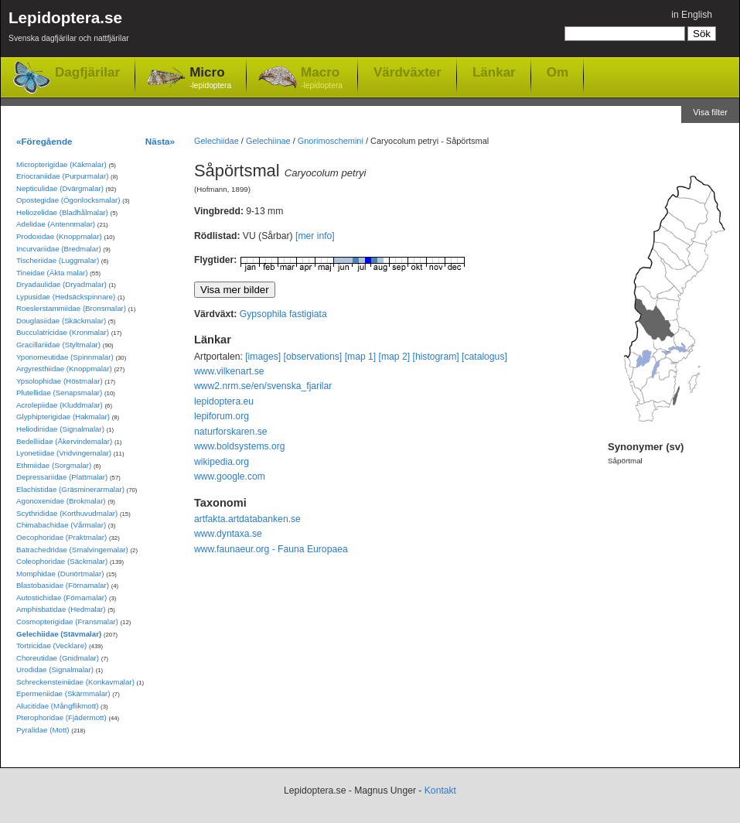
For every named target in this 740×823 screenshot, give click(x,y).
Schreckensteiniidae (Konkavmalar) (75, 682)
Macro (322, 78)
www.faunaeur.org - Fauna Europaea (271, 549)
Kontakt (440, 790)
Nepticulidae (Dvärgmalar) (60, 188)
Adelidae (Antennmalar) (55, 224)
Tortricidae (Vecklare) (51, 645)
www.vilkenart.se (229, 371)
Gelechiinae (268, 140)
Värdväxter (407, 72)
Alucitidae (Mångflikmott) (57, 706)
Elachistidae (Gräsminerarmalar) (70, 489)
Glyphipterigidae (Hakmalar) (63, 416)
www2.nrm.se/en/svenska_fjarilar (263, 386)
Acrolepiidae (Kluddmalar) (59, 405)
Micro (210, 78)
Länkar (494, 72)
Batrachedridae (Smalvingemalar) (72, 549)
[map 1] (361, 356)
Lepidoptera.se (69, 29)
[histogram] (436, 356)
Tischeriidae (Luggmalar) (57, 260)
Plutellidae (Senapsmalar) (59, 392)
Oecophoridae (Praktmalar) (61, 537)
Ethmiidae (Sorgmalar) (53, 465)
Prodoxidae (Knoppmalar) (59, 236)
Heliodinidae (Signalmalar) (60, 429)
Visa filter (710, 112)
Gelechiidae (216, 140)
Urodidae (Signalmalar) (55, 669)
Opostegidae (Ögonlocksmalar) (68, 200)
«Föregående (44, 141)
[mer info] (315, 236)
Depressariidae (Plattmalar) (61, 477)
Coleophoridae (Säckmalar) (61, 561)
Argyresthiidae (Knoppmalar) (64, 368)
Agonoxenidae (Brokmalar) (61, 501)
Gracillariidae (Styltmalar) (58, 344)
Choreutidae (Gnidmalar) (57, 658)
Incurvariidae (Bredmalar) (58, 248)
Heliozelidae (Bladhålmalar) (62, 212)
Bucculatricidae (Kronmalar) (62, 332)
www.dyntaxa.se (228, 533)
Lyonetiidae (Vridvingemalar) (63, 453)
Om (557, 72)
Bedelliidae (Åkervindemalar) (64, 441)
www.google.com (229, 476)
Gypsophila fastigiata (283, 314)
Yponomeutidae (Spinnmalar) (65, 357)
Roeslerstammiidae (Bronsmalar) (71, 308)
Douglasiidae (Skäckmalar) (61, 320)
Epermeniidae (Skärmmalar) (63, 693)
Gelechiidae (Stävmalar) (58, 634)
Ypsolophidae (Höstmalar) (59, 381)
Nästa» (160, 141)
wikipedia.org (221, 461)
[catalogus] (484, 356)
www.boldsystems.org (239, 446)
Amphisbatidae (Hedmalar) (61, 609)
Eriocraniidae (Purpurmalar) (62, 176)
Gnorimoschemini (330, 140)
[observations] (313, 356)
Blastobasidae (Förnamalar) (62, 585)
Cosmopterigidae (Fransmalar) (67, 621)
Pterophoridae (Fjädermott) (61, 717)
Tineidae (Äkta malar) (52, 272)
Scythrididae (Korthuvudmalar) (67, 513)
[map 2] (395, 356)
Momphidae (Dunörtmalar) (60, 573)
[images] (263, 356)
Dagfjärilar (87, 72)
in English (691, 14)
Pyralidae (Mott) (43, 730)
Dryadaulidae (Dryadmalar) (61, 284)
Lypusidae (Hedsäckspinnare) (65, 296)
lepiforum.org (221, 416)
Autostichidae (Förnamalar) (61, 597)
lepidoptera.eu (224, 401)
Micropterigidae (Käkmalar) (61, 164)
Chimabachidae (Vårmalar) (61, 525)
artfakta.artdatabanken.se (247, 519)
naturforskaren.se (231, 431)
